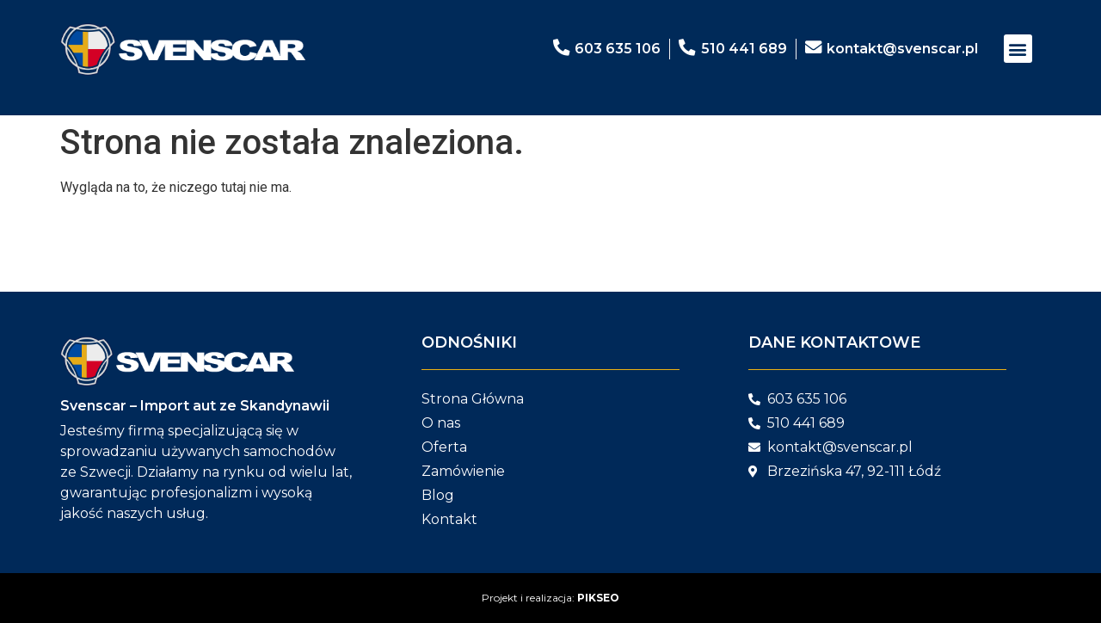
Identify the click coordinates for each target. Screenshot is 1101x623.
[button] (1018, 48)
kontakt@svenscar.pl (902, 48)
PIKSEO (598, 597)
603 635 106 (617, 48)
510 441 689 (743, 48)
